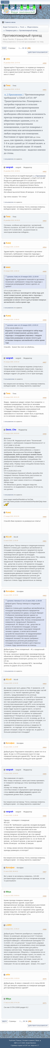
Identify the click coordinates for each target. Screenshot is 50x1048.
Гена (8, 85)
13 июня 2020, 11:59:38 (11, 540)
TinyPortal (12, 1040)
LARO (8, 925)
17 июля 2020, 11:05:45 (11, 815)
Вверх (4, 1021)
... (21, 48)
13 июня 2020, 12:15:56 (11, 595)
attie (8, 59)
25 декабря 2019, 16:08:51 (12, 171)
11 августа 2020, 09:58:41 (11, 895)
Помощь (18, 1040)
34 (26, 48)
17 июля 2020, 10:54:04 (11, 773)
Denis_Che (11, 430)
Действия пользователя (37, 52)
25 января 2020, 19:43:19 (11, 362)
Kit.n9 (8, 537)
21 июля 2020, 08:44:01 (11, 871)
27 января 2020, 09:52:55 (11, 516)
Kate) (8, 243)
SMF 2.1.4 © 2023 (19, 1043)
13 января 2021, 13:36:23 (11, 929)
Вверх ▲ (38, 1040)
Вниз (4, 48)
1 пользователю (9, 159)
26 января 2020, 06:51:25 (11, 397)
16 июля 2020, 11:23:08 (11, 747)
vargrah (9, 167)
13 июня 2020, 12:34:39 (11, 683)
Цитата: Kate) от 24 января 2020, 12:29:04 (22, 277)
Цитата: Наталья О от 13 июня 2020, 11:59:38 (24, 601)
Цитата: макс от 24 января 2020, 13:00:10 (22, 325)
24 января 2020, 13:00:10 (11, 271)
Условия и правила (28, 1040)
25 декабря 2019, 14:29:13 (12, 89)
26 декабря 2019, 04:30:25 (12, 220)
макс (8, 267)
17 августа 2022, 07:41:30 (11, 1002)
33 (23, 48)
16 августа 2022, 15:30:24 (11, 978)
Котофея (10, 591)
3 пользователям (9, 379)
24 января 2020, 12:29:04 (11, 247)
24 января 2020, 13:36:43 (11, 319)
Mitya (8, 892)
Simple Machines (31, 1043)
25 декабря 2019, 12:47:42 (12, 62)
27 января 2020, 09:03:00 (11, 433)
